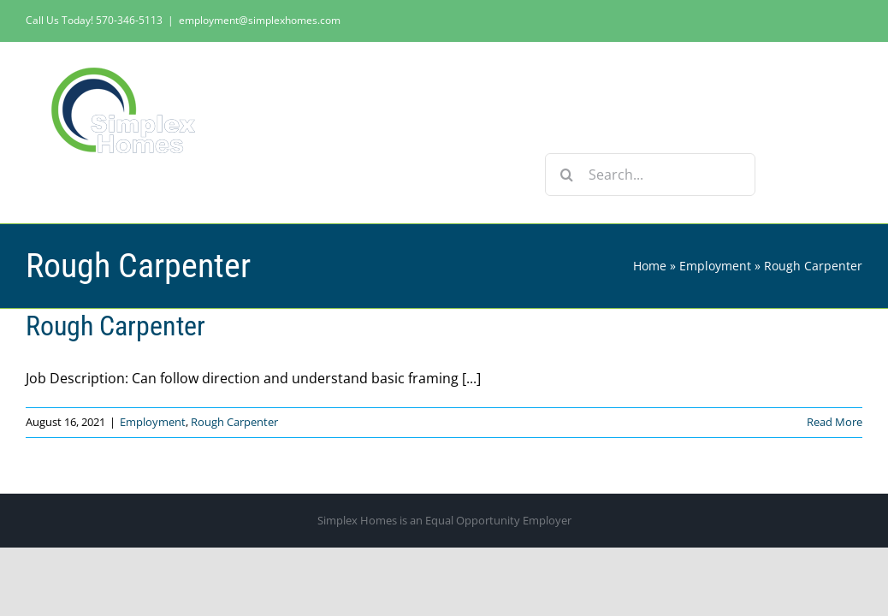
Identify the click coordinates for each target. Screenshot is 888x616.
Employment (715, 266)
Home (649, 266)
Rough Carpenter (115, 326)
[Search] (566, 174)
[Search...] (650, 174)
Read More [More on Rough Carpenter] (834, 421)
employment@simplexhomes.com (259, 20)
